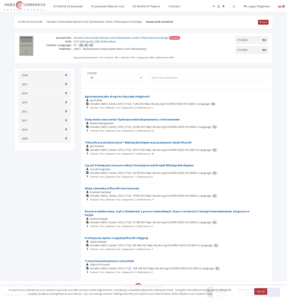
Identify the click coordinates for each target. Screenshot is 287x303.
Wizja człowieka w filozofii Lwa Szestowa (112, 188)
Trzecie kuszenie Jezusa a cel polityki (109, 261)
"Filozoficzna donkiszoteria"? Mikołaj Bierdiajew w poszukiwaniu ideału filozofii (138, 142)
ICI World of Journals (30, 21)
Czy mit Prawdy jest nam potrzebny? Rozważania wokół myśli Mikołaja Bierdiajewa (139, 165)
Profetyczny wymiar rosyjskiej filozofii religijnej (116, 238)
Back (263, 22)
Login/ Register (257, 6)
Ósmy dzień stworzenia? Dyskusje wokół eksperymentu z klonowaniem (132, 119)
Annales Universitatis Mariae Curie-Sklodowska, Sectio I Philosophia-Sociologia (94, 21)
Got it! (261, 291)
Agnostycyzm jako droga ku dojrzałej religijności (117, 96)
